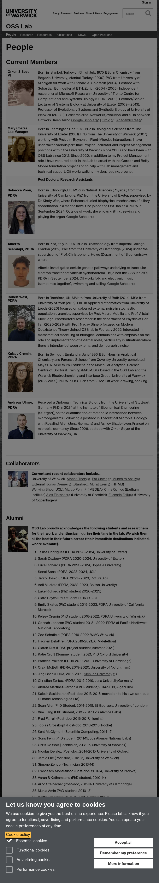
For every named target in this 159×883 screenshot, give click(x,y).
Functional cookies (27, 850)
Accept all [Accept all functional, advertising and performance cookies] (123, 842)
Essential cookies (26, 840)
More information (123, 863)
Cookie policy (18, 834)
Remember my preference (123, 853)
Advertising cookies (29, 860)
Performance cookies (30, 870)
